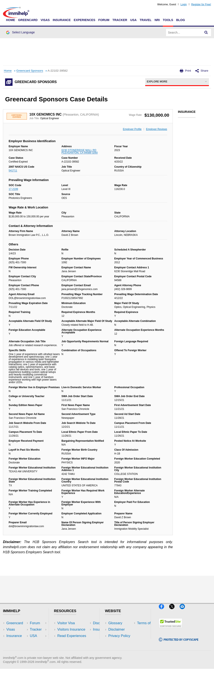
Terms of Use (118, 642)
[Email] (184, 611)
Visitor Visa (66, 623)
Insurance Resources (74, 649)
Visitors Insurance (71, 629)
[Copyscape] (178, 643)
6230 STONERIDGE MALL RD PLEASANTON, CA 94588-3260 (80, 151)
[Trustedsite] (170, 630)
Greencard (28, 20)
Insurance (62, 20)
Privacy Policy (119, 636)
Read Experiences (71, 636)
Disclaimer (116, 629)
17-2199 (13, 189)
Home (10, 20)
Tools (168, 20)
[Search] (206, 32)
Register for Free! (201, 4)
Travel (146, 20)
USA (133, 20)
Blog (180, 20)
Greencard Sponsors (29, 70)
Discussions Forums (73, 642)
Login (183, 4)
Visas (45, 20)
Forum (103, 20)
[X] (174, 611)
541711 (13, 170)
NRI (157, 20)
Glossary (115, 623)
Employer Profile (132, 129)
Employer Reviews (156, 129)
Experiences (84, 20)
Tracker (119, 20)
